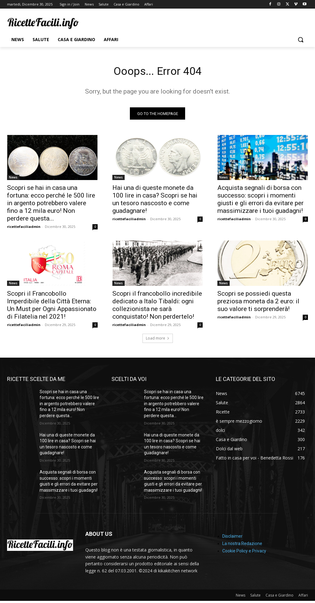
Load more (157, 340)
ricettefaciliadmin (24, 228)
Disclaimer (232, 538)
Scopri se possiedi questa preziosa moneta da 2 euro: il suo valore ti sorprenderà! (258, 303)
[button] (300, 39)
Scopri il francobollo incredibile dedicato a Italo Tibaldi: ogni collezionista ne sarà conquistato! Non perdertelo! (157, 307)
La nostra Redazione (242, 545)
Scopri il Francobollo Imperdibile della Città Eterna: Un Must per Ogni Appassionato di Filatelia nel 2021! (51, 307)
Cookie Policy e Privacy (244, 553)
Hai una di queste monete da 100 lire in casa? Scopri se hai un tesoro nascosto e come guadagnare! (154, 201)
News (13, 179)
